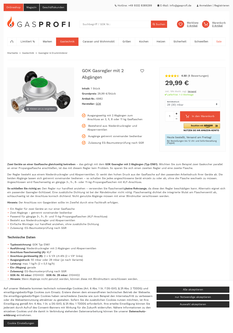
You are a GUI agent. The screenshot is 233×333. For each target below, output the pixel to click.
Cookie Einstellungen (20, 323)
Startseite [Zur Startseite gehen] (12, 53)
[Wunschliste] (187, 24)
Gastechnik (28, 53)
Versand (192, 91)
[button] (206, 127)
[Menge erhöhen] (176, 113)
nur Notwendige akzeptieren (193, 296)
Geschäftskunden (53, 7)
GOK (98, 104)
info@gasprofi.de (180, 5)
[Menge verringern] (176, 118)
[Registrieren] (221, 5)
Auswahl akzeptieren (193, 304)
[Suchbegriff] (115, 24)
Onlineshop (13, 7)
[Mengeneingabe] (169, 116)
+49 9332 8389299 (140, 5)
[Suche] (159, 24)
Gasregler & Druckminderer (53, 53)
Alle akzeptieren (193, 289)
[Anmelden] (205, 5)
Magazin (31, 7)
